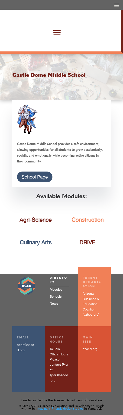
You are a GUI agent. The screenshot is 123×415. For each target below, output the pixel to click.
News (54, 303)
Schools (56, 296)
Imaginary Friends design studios (59, 409)
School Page (35, 176)
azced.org (90, 349)
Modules (56, 289)
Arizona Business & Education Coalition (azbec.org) (91, 304)
